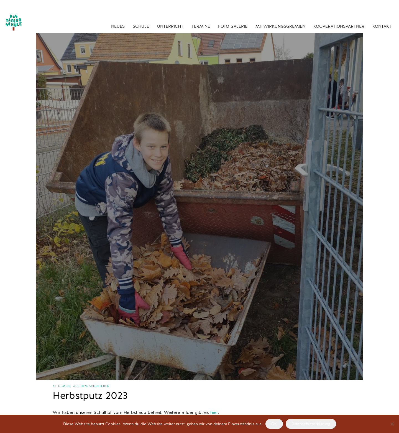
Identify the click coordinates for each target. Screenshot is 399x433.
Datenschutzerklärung (310, 424)
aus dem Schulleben (91, 386)
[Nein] (392, 424)
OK (274, 424)
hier (214, 413)
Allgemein (62, 386)
